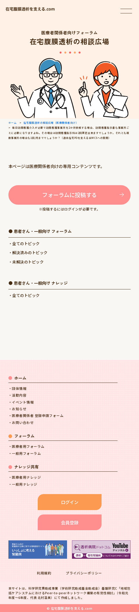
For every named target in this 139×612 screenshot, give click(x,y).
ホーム (12, 122)
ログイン (69, 502)
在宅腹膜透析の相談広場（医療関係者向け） (51, 122)
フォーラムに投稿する (69, 195)
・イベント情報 (21, 402)
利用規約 (44, 573)
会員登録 (69, 522)
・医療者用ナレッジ (24, 477)
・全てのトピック (24, 243)
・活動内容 (17, 395)
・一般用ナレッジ (22, 484)
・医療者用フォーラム (26, 446)
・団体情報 (17, 388)
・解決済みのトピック (28, 252)
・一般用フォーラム (24, 453)
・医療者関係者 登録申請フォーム (36, 415)
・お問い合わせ (21, 422)
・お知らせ (17, 408)
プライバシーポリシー (84, 573)
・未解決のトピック (26, 262)
